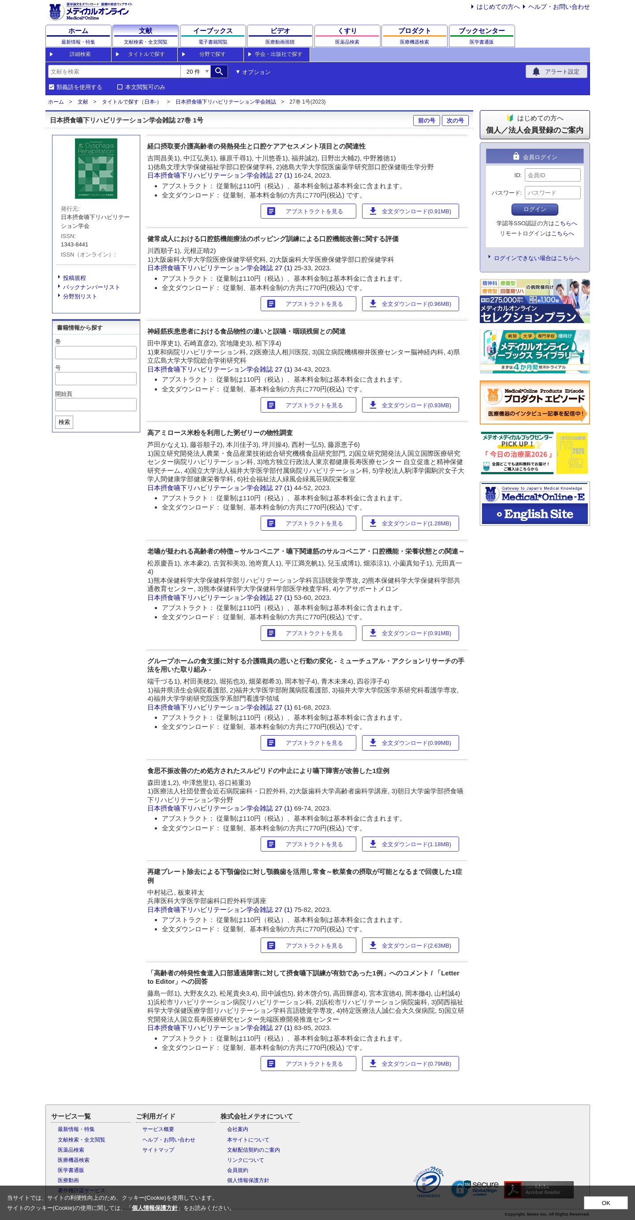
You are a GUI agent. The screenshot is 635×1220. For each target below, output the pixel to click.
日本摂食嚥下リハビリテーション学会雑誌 (226, 102)
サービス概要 (158, 1129)
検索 (64, 422)
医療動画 (68, 1180)
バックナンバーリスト (91, 287)
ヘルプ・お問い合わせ (559, 6)
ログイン (534, 209)
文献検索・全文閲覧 (81, 1140)
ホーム (56, 102)
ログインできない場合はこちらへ (537, 258)
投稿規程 (74, 278)
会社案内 (237, 1129)
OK (606, 1203)
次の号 (455, 120)
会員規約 (237, 1170)
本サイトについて (248, 1140)
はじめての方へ (498, 6)
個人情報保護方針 (248, 1180)
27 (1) (284, 175)
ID (517, 175)
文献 (83, 102)
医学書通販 (71, 1170)
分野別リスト (80, 296)
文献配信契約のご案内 (253, 1150)
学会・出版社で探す (279, 54)
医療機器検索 (74, 1160)
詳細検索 (80, 54)
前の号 (426, 120)
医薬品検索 (71, 1150)
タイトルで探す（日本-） (132, 102)
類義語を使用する (79, 87)
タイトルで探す (146, 54)
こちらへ (565, 223)
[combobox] (114, 71)
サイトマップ (158, 1150)
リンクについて (245, 1160)
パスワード (506, 193)
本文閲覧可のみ (145, 87)
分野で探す (212, 54)
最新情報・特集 (76, 1129)
